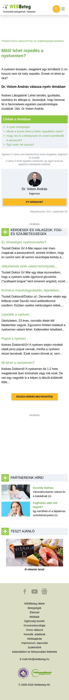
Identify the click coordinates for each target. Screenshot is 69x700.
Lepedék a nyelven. (15, 314)
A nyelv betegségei (18, 126)
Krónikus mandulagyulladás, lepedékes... (31, 290)
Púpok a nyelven (13, 338)
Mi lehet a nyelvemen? (18, 363)
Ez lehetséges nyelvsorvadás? (23, 242)
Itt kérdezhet (34, 202)
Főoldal (5, 41)
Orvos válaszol (18, 41)
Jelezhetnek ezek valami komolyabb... (29, 266)
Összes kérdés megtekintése (34, 396)
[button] (25, 593)
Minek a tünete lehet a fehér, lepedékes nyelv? (35, 131)
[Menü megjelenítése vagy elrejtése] (63, 9)
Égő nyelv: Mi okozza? (20, 144)
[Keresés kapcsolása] (56, 9)
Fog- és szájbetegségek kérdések (46, 41)
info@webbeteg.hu (38, 659)
